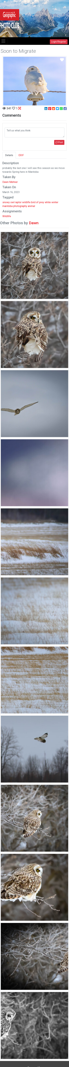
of (37, 202)
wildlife (26, 202)
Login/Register (58, 41)
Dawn (33, 223)
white (48, 202)
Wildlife (6, 216)
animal (31, 206)
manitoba (7, 206)
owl (12, 202)
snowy (6, 202)
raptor (18, 202)
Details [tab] (9, 155)
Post (59, 142)
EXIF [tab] (21, 155)
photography (20, 206)
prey (41, 202)
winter (54, 202)
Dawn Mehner (10, 182)
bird (33, 202)
